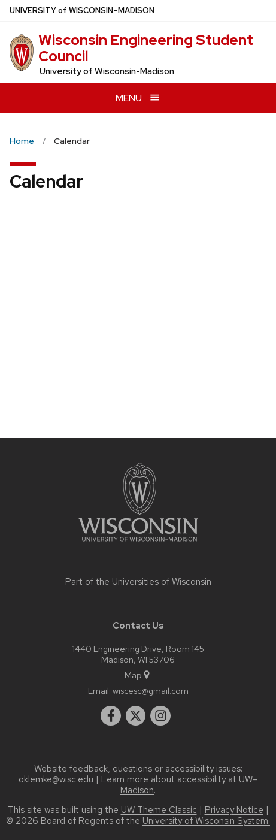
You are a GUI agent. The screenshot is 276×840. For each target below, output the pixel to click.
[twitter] (136, 716)
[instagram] (160, 716)
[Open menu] (138, 98)
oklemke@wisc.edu (56, 779)
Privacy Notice (234, 810)
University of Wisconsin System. (206, 821)
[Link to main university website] (138, 543)
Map (138, 675)
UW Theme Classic (159, 810)
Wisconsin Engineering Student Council (145, 48)
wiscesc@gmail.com (151, 690)
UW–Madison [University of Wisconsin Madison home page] (82, 10)
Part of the (138, 582)
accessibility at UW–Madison (188, 784)
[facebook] (111, 716)
